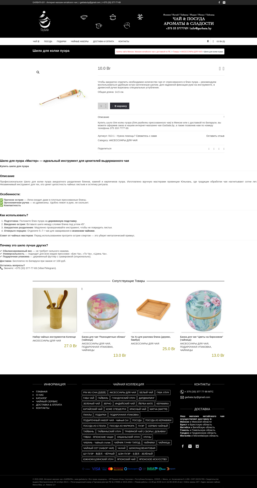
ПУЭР (141, 426)
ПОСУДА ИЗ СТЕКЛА (94, 426)
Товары (176, 52)
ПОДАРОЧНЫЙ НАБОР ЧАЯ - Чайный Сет (106, 420)
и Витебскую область (197, 427)
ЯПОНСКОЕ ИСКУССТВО (153, 459)
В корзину (121, 106)
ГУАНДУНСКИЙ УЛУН (123, 398)
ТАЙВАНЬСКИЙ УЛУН (109, 431)
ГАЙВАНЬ (103, 398)
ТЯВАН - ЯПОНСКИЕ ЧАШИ (98, 437)
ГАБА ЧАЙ (88, 398)
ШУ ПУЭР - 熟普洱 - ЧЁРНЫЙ (99, 453)
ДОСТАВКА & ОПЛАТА (49, 404)
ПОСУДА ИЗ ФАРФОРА (121, 426)
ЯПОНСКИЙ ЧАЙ (126, 459)
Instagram (224, 2)
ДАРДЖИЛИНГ (147, 398)
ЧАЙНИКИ (149, 442)
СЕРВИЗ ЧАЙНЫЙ (158, 426)
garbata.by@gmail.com (195, 397)
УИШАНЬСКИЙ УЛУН (128, 437)
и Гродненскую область (198, 432)
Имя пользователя (216, 12)
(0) (219, 41)
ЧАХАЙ (121, 448)
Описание (103, 117)
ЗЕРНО (107, 403)
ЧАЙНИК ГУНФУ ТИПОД (127, 442)
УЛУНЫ (147, 437)
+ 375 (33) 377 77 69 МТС (197, 391)
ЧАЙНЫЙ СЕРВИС (47, 401)
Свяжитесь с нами (146, 135)
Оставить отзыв (215, 135)
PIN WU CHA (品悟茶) (94, 392)
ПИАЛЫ (87, 414)
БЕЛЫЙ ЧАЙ (146, 392)
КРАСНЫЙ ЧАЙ (138, 409)
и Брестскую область (196, 424)
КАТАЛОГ (41, 398)
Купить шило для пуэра (14, 166)
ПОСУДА (137, 420)
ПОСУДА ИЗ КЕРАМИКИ (158, 420)
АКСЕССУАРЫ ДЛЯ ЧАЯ (191, 52)
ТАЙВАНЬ (88, 431)
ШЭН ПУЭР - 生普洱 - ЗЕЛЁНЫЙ (135, 453)
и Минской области (196, 421)
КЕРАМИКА (163, 403)
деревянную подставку (62, 220)
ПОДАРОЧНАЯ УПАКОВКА (97, 346)
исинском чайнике (83, 230)
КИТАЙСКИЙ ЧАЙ (92, 409)
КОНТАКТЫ (42, 408)
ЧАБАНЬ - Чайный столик (96, 442)
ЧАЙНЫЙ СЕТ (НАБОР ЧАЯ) (98, 448)
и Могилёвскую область (199, 435)
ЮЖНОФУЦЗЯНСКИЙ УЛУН (98, 459)
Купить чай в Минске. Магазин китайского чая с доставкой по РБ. (144, 52)
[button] (38, 72)
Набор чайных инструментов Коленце (54, 336)
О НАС (40, 394)
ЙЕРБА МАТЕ (145, 403)
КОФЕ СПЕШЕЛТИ (116, 409)
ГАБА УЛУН (163, 392)
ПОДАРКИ (100, 414)
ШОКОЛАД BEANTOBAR (142, 448)
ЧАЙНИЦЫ (88, 350)
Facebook (219, 2)
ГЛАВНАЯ (41, 391)
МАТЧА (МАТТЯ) (158, 409)
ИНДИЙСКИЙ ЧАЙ (125, 403)
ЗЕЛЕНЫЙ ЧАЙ (91, 403)
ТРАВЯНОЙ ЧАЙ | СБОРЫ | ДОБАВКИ (145, 431)
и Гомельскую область (197, 430)
